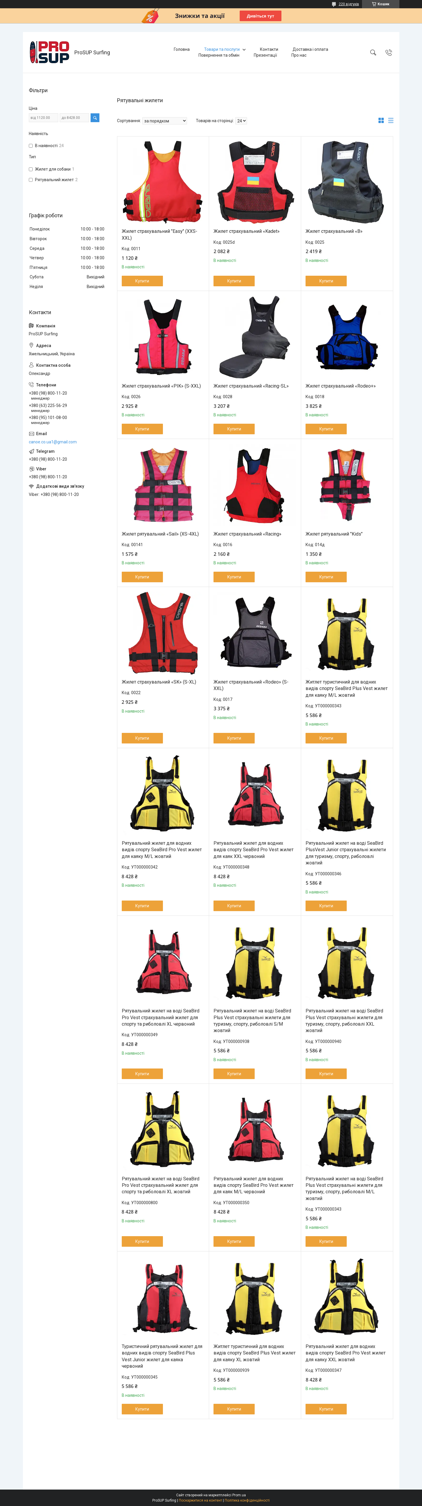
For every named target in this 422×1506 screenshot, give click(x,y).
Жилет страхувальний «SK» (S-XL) (159, 682)
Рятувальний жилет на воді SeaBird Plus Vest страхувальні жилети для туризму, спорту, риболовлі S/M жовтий (252, 1020)
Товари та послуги (222, 49)
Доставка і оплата (310, 49)
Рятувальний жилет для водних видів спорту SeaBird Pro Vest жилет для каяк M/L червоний (253, 1185)
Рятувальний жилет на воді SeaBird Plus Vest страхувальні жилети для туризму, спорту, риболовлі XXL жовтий (344, 1020)
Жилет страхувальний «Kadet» (246, 231)
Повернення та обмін (219, 55)
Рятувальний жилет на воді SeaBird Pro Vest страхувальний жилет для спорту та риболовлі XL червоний (160, 1017)
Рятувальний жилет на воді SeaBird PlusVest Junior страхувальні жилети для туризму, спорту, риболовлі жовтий (346, 853)
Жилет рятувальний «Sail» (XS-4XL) (160, 534)
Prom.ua (239, 1495)
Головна (182, 49)
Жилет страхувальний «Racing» (247, 534)
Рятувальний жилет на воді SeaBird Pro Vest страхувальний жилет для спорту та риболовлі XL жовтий (160, 1185)
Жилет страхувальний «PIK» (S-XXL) (161, 386)
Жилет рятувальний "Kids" (334, 534)
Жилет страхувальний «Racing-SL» (251, 386)
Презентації (265, 55)
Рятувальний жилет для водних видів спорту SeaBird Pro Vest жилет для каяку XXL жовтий (346, 1353)
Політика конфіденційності (247, 1500)
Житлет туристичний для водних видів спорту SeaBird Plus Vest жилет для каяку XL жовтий (254, 1353)
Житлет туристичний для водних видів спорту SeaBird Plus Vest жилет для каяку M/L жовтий (347, 688)
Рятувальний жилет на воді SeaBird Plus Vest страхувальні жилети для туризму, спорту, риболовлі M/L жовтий (344, 1188)
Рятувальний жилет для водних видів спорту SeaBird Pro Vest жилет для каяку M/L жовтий (162, 849)
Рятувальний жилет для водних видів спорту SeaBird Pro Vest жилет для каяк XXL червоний (253, 849)
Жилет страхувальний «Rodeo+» (341, 386)
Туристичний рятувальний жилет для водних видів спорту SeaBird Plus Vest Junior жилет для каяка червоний (162, 1356)
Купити (142, 281)
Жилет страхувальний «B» (334, 231)
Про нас (298, 55)
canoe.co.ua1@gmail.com (53, 442)
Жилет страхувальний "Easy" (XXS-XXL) (159, 234)
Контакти (269, 49)
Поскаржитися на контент (200, 1500)
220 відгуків (349, 4)
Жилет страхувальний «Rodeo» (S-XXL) (250, 685)
